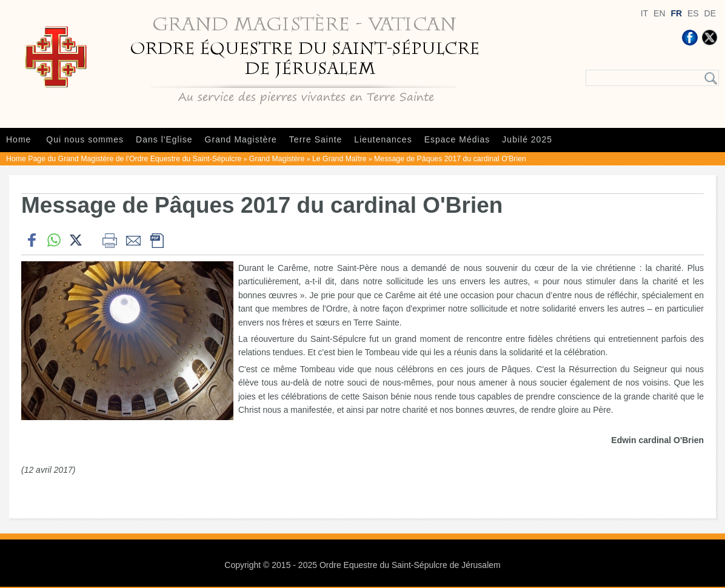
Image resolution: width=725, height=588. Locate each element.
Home (18, 139)
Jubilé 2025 (527, 139)
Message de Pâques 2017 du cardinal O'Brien (450, 159)
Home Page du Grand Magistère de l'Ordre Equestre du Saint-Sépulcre (123, 159)
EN (659, 13)
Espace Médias (457, 139)
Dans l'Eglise (164, 139)
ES (693, 13)
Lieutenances (383, 139)
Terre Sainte (315, 139)
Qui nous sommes (85, 139)
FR (676, 13)
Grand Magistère (241, 139)
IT (644, 13)
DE (710, 13)
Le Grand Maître (339, 159)
